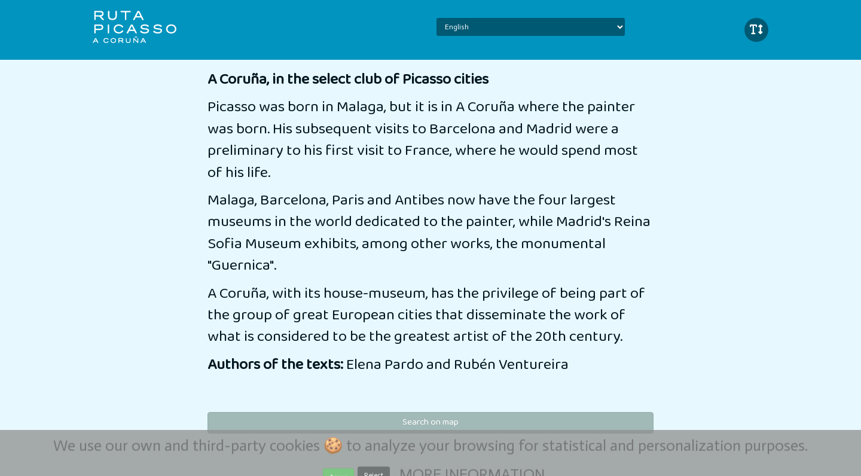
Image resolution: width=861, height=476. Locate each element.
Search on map (430, 422)
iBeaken (145, 27)
